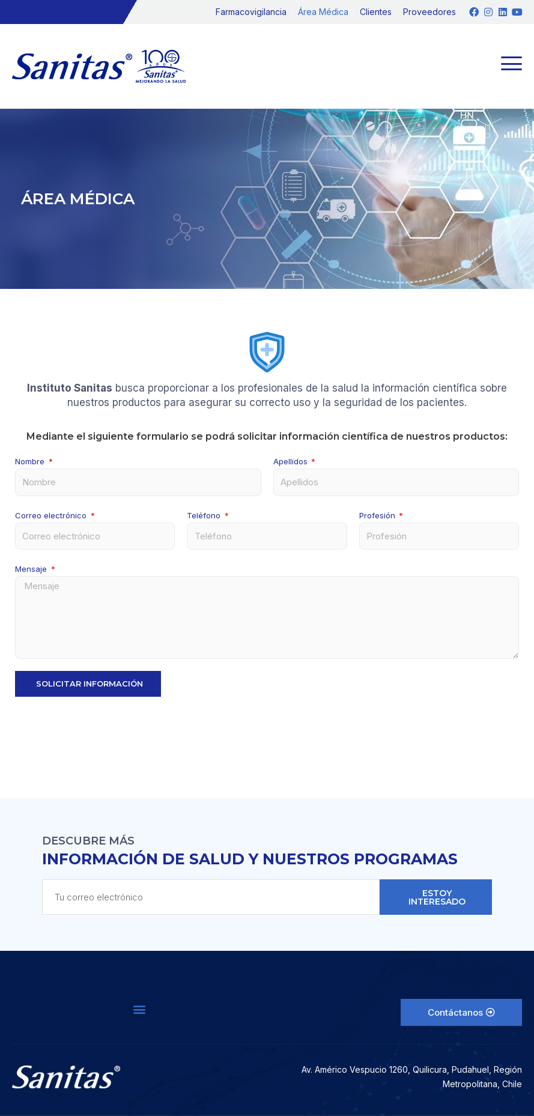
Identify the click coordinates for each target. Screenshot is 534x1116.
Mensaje (32, 569)
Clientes (376, 12)
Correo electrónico (52, 515)
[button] (140, 1009)
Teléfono (205, 515)
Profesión (378, 515)
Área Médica (323, 12)
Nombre (31, 461)
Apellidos (291, 461)
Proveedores (429, 12)
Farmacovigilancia (251, 12)
